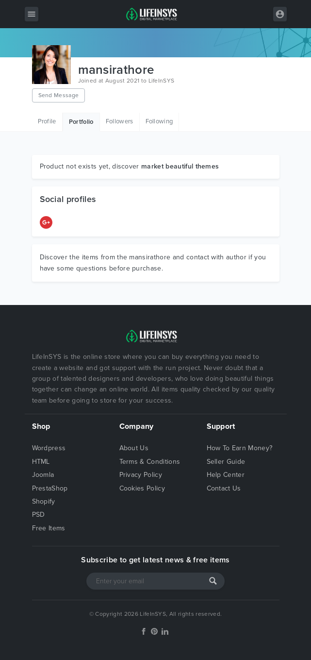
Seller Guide (226, 461)
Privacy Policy (140, 475)
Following (159, 121)
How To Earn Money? (240, 448)
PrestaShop (50, 488)
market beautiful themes (180, 166)
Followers (119, 121)
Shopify (43, 501)
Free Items (48, 528)
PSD (38, 514)
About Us (134, 448)
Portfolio (81, 122)
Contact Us (224, 488)
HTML (41, 461)
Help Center (226, 475)
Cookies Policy (142, 488)
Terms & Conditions (149, 461)
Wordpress (49, 448)
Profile (47, 121)
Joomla (43, 475)
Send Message (58, 95)
